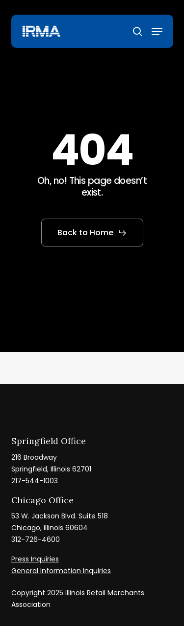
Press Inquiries (35, 559)
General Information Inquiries (61, 571)
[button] (157, 31)
